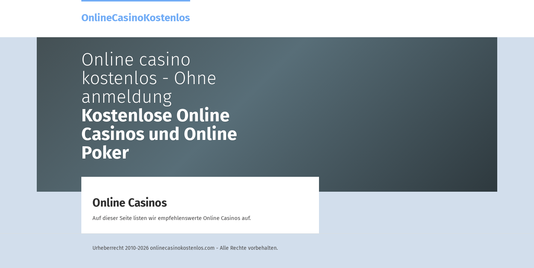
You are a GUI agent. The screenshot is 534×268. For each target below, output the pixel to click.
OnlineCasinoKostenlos (135, 17)
